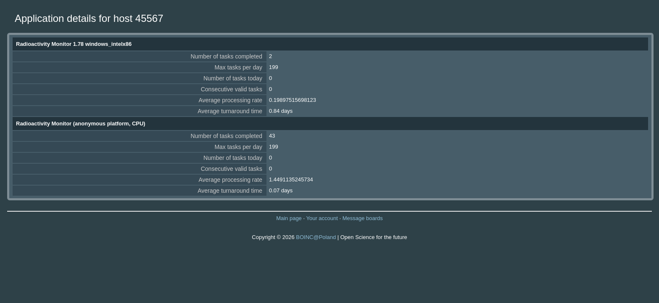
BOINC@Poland (316, 237)
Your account (321, 218)
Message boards (363, 218)
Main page (289, 218)
